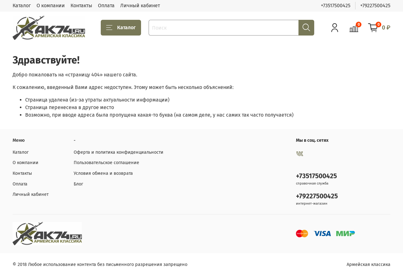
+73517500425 (335, 5)
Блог (78, 184)
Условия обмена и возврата (103, 173)
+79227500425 (375, 5)
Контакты (81, 5)
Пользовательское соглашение (106, 162)
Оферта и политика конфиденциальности (118, 152)
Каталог (22, 5)
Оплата (106, 5)
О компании (51, 5)
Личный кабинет (140, 5)
